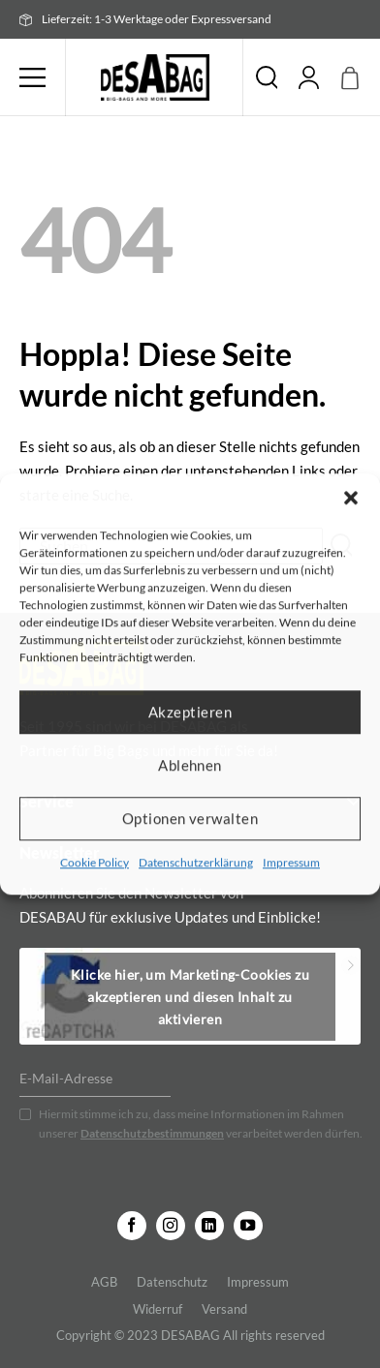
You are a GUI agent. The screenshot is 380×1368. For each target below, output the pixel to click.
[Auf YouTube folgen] (248, 1225)
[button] (351, 497)
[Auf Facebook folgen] (131, 1225)
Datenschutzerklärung (196, 862)
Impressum (291, 862)
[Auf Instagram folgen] (170, 1225)
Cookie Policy (94, 862)
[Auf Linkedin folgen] (209, 1225)
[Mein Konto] (309, 77)
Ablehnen (190, 765)
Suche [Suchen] (266, 77)
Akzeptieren (190, 711)
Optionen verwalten (190, 818)
